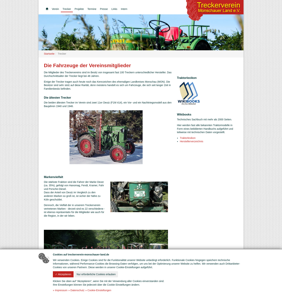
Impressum (61, 290)
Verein (55, 9)
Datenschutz (77, 290)
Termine (91, 9)
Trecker (67, 9)
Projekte (79, 9)
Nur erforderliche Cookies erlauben (96, 274)
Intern (124, 9)
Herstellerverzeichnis (191, 141)
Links (114, 9)
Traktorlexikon (187, 138)
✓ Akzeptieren (63, 274)
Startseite (49, 53)
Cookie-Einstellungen (99, 290)
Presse (104, 9)
